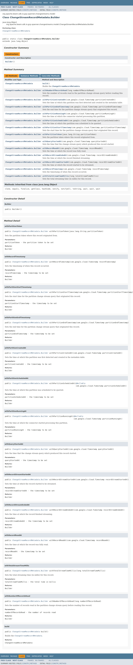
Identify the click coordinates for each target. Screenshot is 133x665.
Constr (25, 10)
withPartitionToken (52, 134)
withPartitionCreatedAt (54, 100)
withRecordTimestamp (53, 169)
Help (51, 3)
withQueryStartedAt (52, 141)
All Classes (54, 7)
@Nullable (80, 383)
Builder (9, 62)
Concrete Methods (51, 76)
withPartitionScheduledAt (55, 121)
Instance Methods (29, 76)
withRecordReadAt (51, 148)
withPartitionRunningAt (54, 114)
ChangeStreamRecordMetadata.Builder (23, 90)
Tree (28, 3)
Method (33, 10)
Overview (5, 3)
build (45, 83)
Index (45, 3)
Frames (31, 7)
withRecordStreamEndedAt (55, 155)
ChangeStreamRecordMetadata (16, 31)
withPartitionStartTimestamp (57, 127)
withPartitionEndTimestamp (56, 107)
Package (13, 3)
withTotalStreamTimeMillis (56, 176)
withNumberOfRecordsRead (55, 90)
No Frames (39, 7)
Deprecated (37, 3)
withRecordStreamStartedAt (56, 162)
